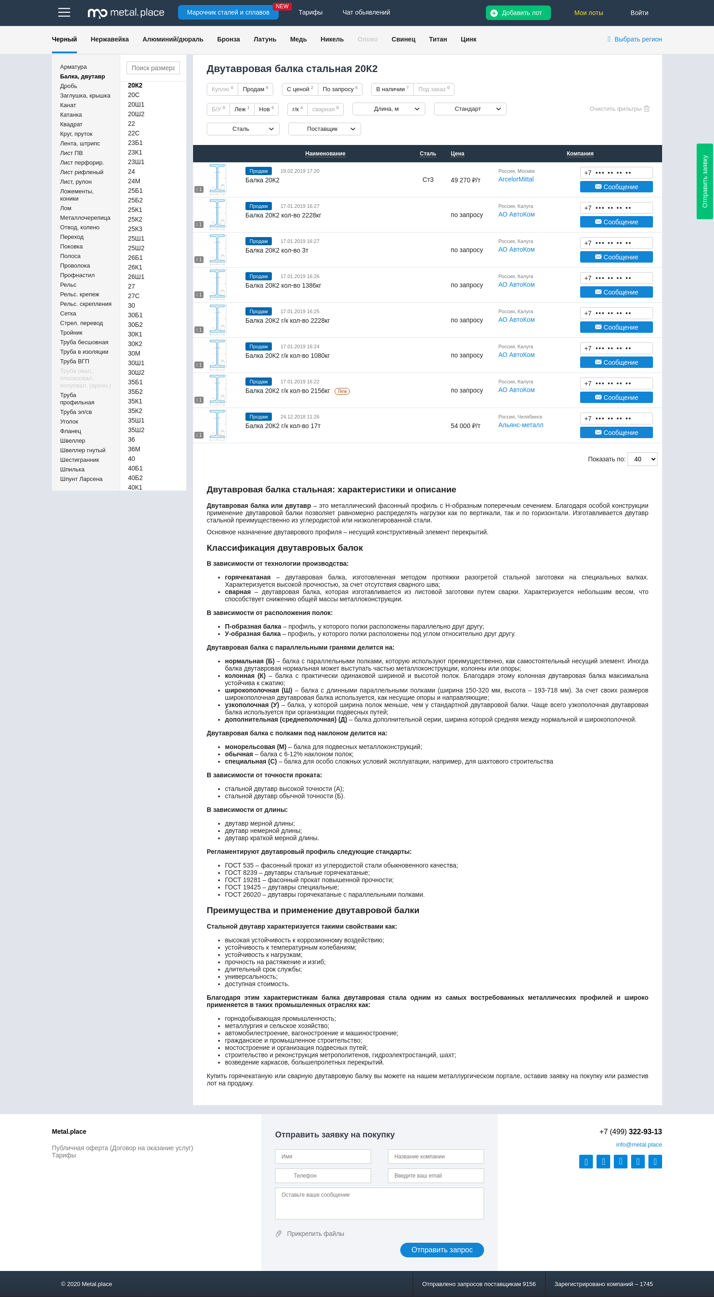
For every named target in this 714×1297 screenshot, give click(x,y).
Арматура (73, 66)
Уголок (69, 421)
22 (131, 123)
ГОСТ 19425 (243, 887)
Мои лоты (588, 12)
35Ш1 (136, 420)
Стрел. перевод (81, 323)
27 (131, 286)
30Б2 (135, 324)
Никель (332, 39)
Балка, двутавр (82, 76)
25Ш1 (136, 238)
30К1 (135, 334)
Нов (266, 109)
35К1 (135, 401)
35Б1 (135, 382)
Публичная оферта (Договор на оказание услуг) (122, 1148)
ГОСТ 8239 (241, 872)
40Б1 (135, 468)
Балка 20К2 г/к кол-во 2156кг (288, 390)
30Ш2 (136, 372)
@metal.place (639, 1144)
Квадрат (71, 124)
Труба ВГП (74, 361)
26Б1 (135, 257)
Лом (65, 208)
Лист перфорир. (82, 162)
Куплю (222, 89)
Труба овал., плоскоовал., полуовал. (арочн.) (85, 378)
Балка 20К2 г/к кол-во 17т (283, 425)
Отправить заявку (705, 181)
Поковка (71, 246)
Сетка (68, 313)
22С (134, 133)
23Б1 (135, 142)
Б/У (218, 109)
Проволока (75, 265)
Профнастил (77, 275)
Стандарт (468, 108)
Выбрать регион (638, 39)
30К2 (135, 343)
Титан (438, 39)
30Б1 (135, 315)
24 (131, 171)
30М (134, 353)
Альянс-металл (520, 425)
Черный (64, 39)
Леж (242, 109)
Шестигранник (79, 459)
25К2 (135, 219)
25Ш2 (136, 248)
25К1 (135, 209)
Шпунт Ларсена (81, 478)
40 (131, 458)
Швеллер (72, 440)
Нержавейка (110, 39)
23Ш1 (136, 161)
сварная (325, 109)
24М (134, 181)
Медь (298, 39)
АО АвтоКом (516, 214)
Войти (639, 12)
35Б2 (135, 391)
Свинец (403, 39)
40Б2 (135, 477)
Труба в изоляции (84, 351)
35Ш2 (136, 430)
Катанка (71, 114)
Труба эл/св (76, 411)
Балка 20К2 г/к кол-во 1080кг (287, 355)
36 (131, 439)
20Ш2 (136, 114)
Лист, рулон (76, 181)
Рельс (68, 284)
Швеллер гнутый (83, 450)
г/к (297, 109)
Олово (367, 39)
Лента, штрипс (80, 143)
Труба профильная (77, 399)
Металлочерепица (85, 217)
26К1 (135, 267)
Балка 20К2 (262, 180)
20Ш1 (136, 104)
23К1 (135, 152)
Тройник (71, 332)
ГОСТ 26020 (243, 894)
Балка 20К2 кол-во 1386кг (283, 285)
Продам (255, 89)
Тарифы (64, 1155)
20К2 (135, 85)
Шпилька (72, 469)
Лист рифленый (81, 172)
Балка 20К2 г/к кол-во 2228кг (287, 320)
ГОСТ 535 (239, 865)
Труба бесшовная (84, 342)
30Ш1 (136, 363)
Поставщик (322, 128)
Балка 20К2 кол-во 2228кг (283, 215)
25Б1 (135, 190)
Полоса (70, 256)
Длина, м (386, 108)
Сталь (241, 128)
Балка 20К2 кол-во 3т (276, 250)
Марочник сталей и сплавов (228, 12)
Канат (68, 105)
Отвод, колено (80, 227)
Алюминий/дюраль (173, 39)
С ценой (300, 89)
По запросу (340, 89)
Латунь (265, 39)
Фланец (70, 431)
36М (134, 449)
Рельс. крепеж (79, 294)
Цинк (468, 39)
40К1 (135, 487)
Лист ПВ (71, 153)
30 (131, 305)
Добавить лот (522, 12)
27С (134, 296)
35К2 (135, 410)
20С (134, 94)
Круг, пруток (76, 133)
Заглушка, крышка (85, 95)
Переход (72, 236)
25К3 (135, 229)
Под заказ (433, 89)
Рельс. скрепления (86, 303)
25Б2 (135, 200)
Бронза (228, 39)
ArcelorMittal (516, 179)
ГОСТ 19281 (243, 880)
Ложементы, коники (77, 195)
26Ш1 (136, 276)
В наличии (392, 89)
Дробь (68, 86)
